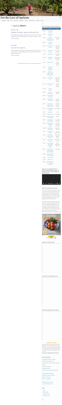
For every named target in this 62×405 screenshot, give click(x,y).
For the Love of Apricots (15, 17)
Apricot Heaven (50, 63)
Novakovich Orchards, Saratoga (48, 361)
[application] (51, 182)
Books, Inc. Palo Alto (46, 379)
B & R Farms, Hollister (46, 368)
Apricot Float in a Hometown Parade (50, 127)
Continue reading (5, 38)
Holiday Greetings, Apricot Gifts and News (50, 40)
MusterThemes (30, 63)
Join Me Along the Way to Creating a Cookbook (50, 165)
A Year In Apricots (50, 115)
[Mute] (57, 186)
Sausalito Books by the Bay (47, 375)
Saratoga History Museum (47, 384)
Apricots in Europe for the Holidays (50, 119)
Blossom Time (50, 162)
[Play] (43, 186)
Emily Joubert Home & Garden (48, 377)
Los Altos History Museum (47, 386)
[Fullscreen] (59, 186)
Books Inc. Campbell (46, 381)
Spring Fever (50, 113)
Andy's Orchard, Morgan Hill (48, 363)
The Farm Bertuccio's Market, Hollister (50, 372)
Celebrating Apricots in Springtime (50, 69)
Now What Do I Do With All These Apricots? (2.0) (50, 106)
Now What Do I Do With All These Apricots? (50, 139)
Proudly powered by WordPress (13, 63)
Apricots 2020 (50, 55)
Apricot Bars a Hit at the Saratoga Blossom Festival (50, 153)
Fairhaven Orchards (46, 370)
